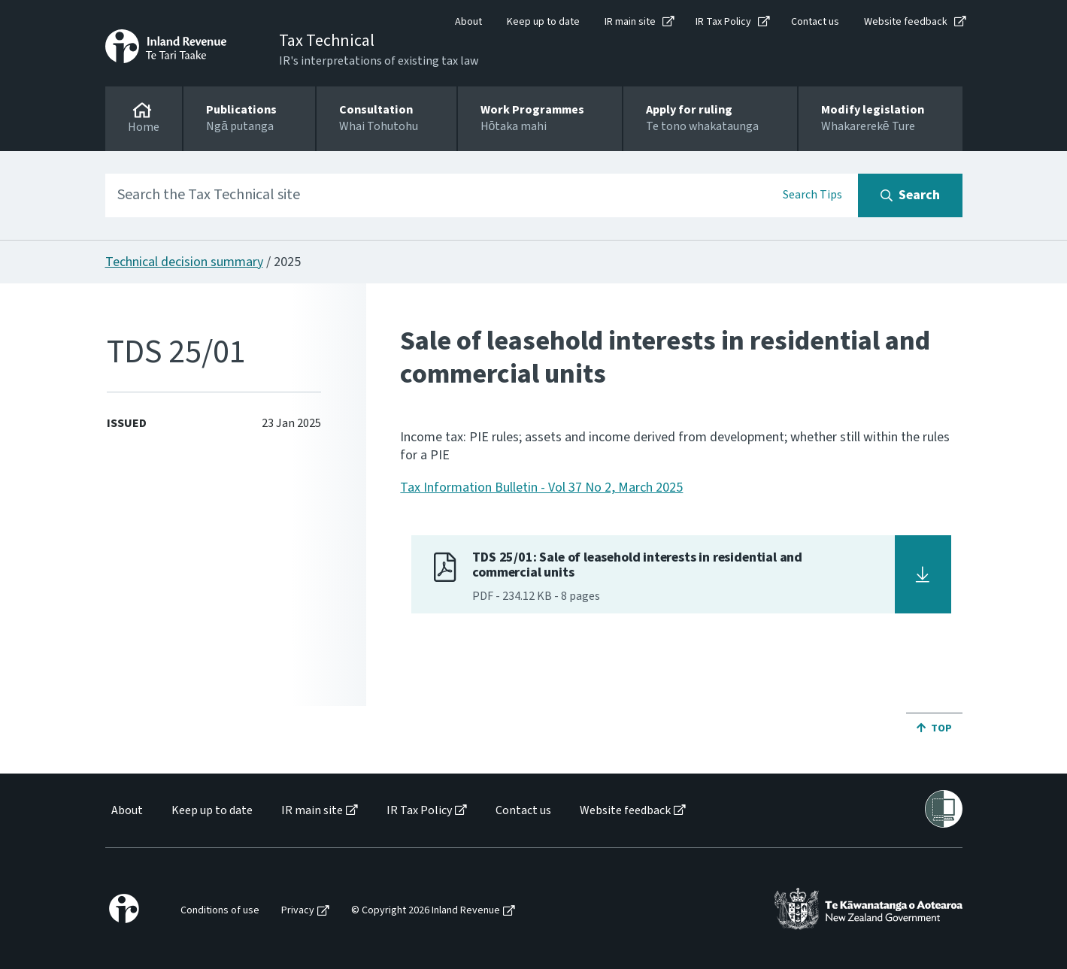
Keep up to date (543, 21)
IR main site (630, 21)
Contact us (815, 21)
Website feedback (905, 21)
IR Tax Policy (723, 21)
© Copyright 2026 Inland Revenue (425, 910)
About (468, 21)
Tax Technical (326, 41)
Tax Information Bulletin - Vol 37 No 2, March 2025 (541, 487)
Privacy (297, 910)
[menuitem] (126, 811)
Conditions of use (219, 910)
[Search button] (910, 195)
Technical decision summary (184, 262)
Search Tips (812, 194)
